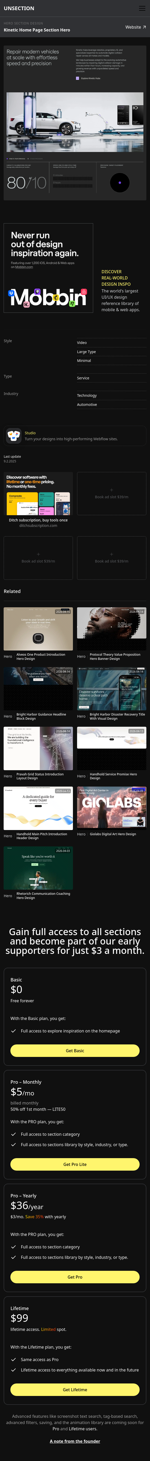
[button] (141, 8)
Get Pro (74, 1277)
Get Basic (75, 1051)
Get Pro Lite (74, 1164)
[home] (19, 8)
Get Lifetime (75, 1390)
